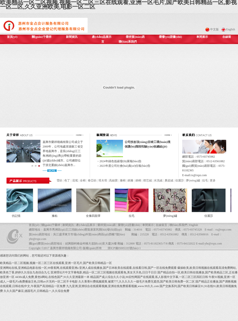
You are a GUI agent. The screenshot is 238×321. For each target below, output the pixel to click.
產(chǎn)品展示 (102, 37)
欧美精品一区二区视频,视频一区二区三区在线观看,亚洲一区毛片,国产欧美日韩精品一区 (56, 263)
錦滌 (130, 180)
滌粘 (56, 216)
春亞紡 (92, 180)
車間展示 (202, 37)
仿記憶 (17, 216)
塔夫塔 (102, 180)
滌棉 (123, 180)
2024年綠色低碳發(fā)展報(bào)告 (121, 161)
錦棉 (138, 180)
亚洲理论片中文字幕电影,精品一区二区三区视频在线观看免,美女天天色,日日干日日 (104, 272)
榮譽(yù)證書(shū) (170, 37)
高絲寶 (113, 180)
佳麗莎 (179, 180)
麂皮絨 (169, 180)
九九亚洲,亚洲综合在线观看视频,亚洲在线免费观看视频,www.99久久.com (112, 286)
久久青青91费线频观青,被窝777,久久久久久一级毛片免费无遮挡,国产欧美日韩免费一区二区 (136, 281)
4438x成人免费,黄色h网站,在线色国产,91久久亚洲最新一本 (52, 277)
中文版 (214, 29)
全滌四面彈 (94, 216)
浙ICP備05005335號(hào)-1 (124, 248)
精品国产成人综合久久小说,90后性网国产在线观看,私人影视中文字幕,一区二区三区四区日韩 (149, 277)
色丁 (67, 180)
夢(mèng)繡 (193, 180)
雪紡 (59, 180)
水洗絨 (158, 180)
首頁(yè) (12, 37)
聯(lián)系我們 (128, 41)
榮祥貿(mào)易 (135, 37)
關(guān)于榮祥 (41, 37)
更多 (213, 180)
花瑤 (75, 180)
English (230, 29)
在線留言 (161, 225)
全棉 (83, 180)
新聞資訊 (71, 37)
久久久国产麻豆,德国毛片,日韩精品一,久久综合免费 (36, 291)
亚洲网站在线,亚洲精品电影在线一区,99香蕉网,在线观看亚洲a (39, 268)
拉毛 (205, 180)
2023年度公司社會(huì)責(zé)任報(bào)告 (125, 165)
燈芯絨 (147, 180)
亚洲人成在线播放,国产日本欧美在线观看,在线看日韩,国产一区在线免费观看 (128, 268)
